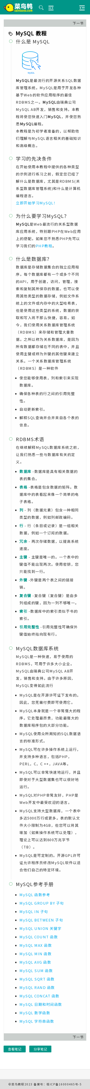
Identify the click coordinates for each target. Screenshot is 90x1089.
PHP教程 (44, 245)
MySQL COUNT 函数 (38, 936)
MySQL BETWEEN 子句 (41, 919)
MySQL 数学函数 (34, 1012)
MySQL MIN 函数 (35, 953)
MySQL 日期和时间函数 (40, 1004)
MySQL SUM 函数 (36, 970)
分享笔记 (40, 1049)
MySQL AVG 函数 (35, 962)
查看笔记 (14, 1049)
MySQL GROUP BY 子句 (41, 903)
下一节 (78, 23)
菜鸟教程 (18, 1084)
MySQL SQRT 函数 (37, 978)
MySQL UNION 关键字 (40, 928)
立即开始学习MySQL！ (36, 202)
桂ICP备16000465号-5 (64, 1084)
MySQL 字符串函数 (36, 1021)
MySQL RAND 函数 (37, 987)
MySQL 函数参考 (34, 894)
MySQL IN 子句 (33, 911)
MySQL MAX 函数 (35, 945)
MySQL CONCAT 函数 (39, 995)
